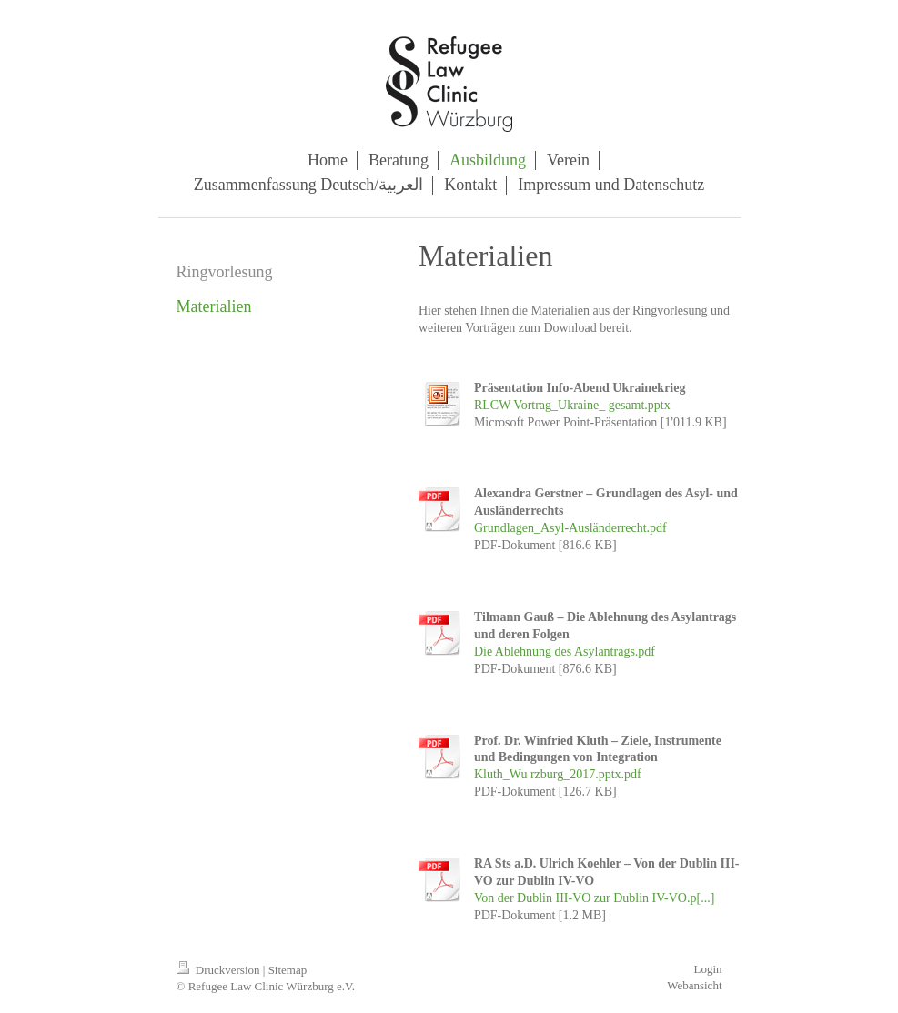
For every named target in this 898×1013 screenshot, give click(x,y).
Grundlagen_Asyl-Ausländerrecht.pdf (570, 528)
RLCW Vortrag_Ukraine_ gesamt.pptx (572, 405)
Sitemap (288, 970)
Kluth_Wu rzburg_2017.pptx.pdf (557, 774)
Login (707, 969)
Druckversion (220, 970)
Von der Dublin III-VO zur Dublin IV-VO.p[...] (594, 898)
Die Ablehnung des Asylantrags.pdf (564, 651)
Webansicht (694, 985)
